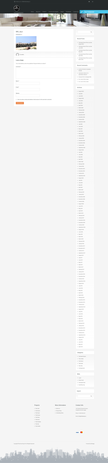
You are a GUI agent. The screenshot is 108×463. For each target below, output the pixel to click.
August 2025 (81, 91)
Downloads (68, 11)
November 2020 (82, 199)
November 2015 (82, 302)
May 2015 (80, 316)
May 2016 (80, 290)
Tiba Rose (37, 419)
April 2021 (81, 187)
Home (32, 11)
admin (22, 54)
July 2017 (80, 257)
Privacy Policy (58, 410)
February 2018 (81, 241)
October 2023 (81, 119)
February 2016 (81, 297)
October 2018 (81, 224)
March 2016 (81, 295)
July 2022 (80, 152)
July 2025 (80, 93)
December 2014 (82, 327)
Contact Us (76, 11)
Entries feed (81, 380)
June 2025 (81, 96)
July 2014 (80, 339)
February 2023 (81, 135)
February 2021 (81, 192)
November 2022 (82, 142)
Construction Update (53, 11)
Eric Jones (86, 79)
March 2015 (81, 320)
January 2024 (81, 112)
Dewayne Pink (88, 76)
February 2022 (81, 163)
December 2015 (82, 299)
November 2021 (82, 171)
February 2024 (81, 110)
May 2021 (80, 185)
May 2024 (80, 103)
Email (17, 87)
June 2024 (81, 100)
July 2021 (80, 180)
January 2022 (81, 166)
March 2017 (81, 267)
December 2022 (82, 140)
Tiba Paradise (38, 421)
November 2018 (82, 222)
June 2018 (81, 231)
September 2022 (82, 147)
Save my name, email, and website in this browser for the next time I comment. (34, 99)
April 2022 (81, 159)
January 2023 (81, 138)
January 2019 (81, 217)
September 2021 (82, 175)
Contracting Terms (59, 412)
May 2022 (80, 156)
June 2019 (81, 206)
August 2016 (81, 283)
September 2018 (82, 227)
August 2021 (81, 178)
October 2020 (81, 201)
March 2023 (81, 133)
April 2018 (81, 236)
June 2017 (81, 260)
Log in (80, 377)
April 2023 (81, 131)
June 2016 (81, 288)
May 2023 (80, 128)
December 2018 (82, 220)
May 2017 (80, 262)
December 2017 (82, 245)
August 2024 (81, 98)
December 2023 (82, 114)
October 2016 (81, 278)
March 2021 (81, 189)
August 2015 (81, 309)
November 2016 (82, 276)
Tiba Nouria (37, 415)
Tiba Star (37, 423)
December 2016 (82, 274)
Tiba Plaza (37, 417)
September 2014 (82, 335)
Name (17, 81)
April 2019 (81, 210)
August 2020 (81, 203)
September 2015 (82, 306)
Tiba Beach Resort (82, 356)
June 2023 (81, 126)
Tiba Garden (37, 426)
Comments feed (82, 382)
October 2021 (81, 173)
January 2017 (81, 271)
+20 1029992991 (89, 12)
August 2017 (81, 255)
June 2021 (81, 182)
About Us (38, 11)
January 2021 (81, 194)
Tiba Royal (81, 363)
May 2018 (80, 234)
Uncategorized (82, 368)
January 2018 (81, 243)
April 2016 (81, 292)
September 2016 (82, 281)
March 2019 (81, 213)
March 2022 (81, 161)
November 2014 (82, 330)
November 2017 (82, 248)
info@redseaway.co (25, 1)
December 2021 (82, 168)
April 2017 (81, 264)
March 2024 (81, 107)
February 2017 (81, 269)
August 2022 (81, 149)
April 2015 (81, 318)
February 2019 (81, 215)
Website (17, 93)
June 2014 (81, 342)
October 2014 (81, 332)
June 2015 (81, 313)
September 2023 (82, 121)
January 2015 (81, 325)
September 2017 (82, 253)
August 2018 (81, 229)
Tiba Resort (81, 361)
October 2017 (81, 250)
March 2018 (81, 238)
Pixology (92, 443)
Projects (44, 11)
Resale (62, 11)
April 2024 (81, 105)
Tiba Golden (81, 358)
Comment (18, 66)
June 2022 (81, 154)
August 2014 (81, 337)
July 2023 (80, 124)
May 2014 (80, 344)
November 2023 (82, 117)
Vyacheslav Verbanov (83, 74)
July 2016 (80, 285)
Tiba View (81, 365)
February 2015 (81, 323)
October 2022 (81, 145)
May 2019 (80, 208)
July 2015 (80, 311)
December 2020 (82, 196)
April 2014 (81, 346)
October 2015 (81, 304)
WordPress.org (82, 384)
